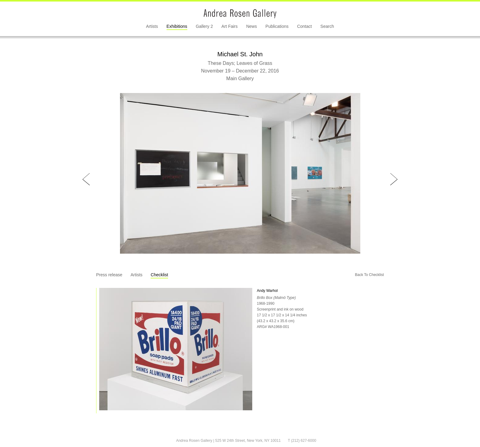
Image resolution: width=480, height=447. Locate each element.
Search (327, 26)
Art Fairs (229, 26)
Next (394, 179)
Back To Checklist (369, 275)
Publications (277, 26)
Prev (86, 179)
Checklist (159, 274)
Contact (304, 26)
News (251, 26)
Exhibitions (177, 26)
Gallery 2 (204, 26)
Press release (109, 274)
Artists (152, 26)
